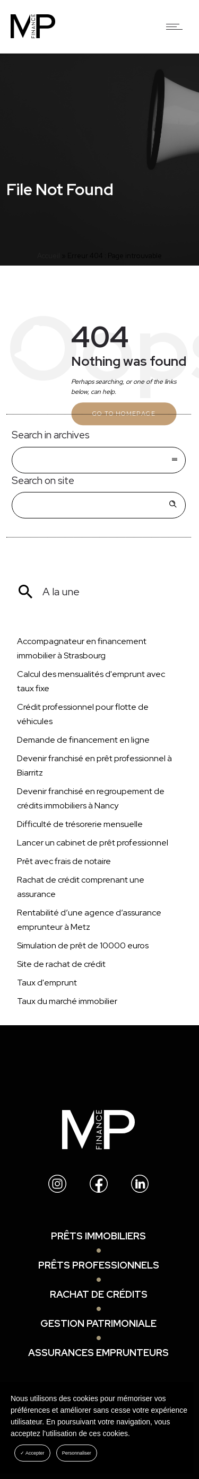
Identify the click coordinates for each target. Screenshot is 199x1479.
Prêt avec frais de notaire (64, 861)
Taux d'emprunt (47, 982)
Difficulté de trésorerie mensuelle (80, 824)
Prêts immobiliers (98, 1236)
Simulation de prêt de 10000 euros (83, 945)
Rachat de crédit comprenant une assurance (80, 887)
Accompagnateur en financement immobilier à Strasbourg (81, 648)
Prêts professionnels (98, 1265)
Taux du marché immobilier (67, 1001)
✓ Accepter (32, 1453)
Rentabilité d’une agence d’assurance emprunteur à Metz (89, 919)
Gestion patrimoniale (98, 1323)
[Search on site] (99, 505)
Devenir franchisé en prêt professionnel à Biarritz (94, 765)
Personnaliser (76, 1453)
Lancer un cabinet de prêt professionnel (92, 842)
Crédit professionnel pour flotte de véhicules (83, 714)
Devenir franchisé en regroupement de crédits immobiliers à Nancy (91, 798)
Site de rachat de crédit (61, 964)
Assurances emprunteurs (98, 1352)
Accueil (48, 255)
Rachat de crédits (99, 1294)
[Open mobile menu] (176, 26)
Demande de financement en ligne (83, 739)
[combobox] (99, 460)
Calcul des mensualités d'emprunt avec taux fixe (91, 681)
